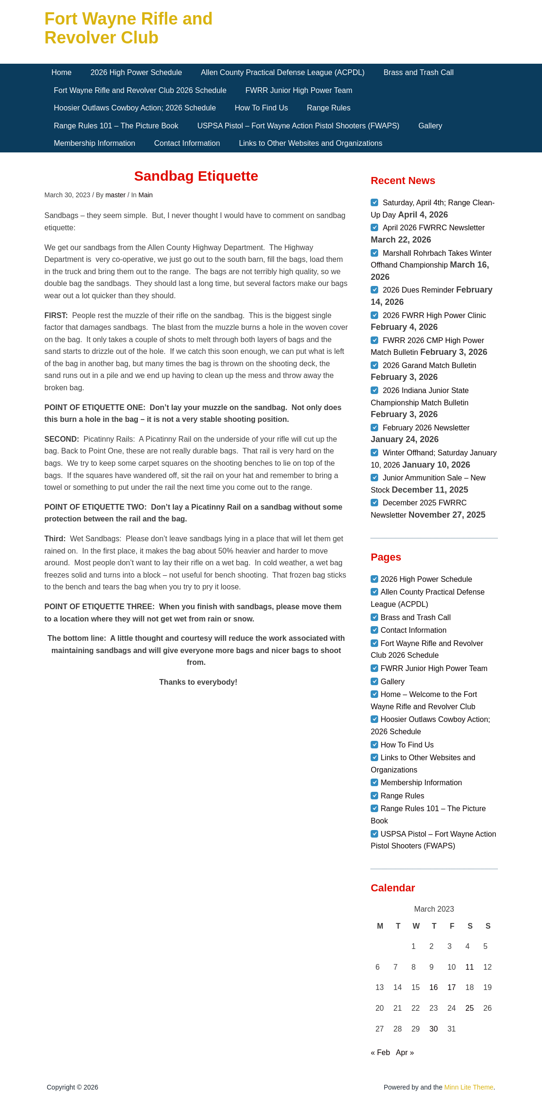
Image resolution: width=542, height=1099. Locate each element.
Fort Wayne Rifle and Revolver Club (128, 28)
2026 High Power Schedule (136, 72)
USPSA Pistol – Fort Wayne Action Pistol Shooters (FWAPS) (298, 126)
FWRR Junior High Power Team (299, 90)
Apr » (405, 1053)
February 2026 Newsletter (426, 428)
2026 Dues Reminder (418, 290)
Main (145, 195)
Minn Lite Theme (468, 1087)
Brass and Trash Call (418, 72)
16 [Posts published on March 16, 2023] (434, 987)
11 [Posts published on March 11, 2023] (470, 967)
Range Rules (329, 108)
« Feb (380, 1053)
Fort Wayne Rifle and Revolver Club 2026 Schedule (140, 90)
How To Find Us (261, 108)
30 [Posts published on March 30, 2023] (434, 1029)
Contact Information (187, 143)
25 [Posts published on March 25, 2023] (470, 1008)
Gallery (430, 126)
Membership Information (95, 143)
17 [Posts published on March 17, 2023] (452, 987)
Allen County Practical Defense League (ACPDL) (283, 72)
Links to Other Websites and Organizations (310, 143)
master (115, 195)
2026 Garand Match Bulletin (429, 365)
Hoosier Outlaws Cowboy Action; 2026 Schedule (135, 108)
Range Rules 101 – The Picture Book (116, 126)
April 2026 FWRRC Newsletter (434, 228)
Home (61, 72)
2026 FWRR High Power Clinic (434, 315)
